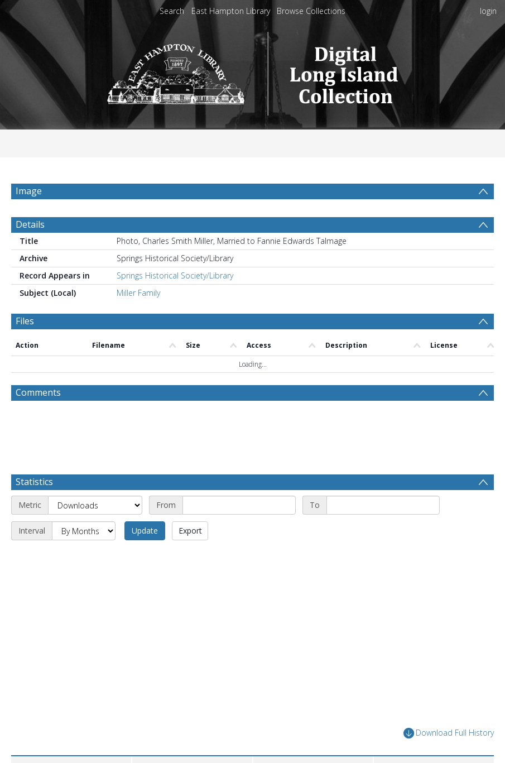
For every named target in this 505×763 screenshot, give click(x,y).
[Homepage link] (252, 70)
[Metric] (95, 505)
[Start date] (239, 505)
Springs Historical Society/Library (175, 275)
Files (25, 321)
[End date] (383, 505)
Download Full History (448, 733)
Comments (38, 392)
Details (30, 224)
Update (145, 530)
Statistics (34, 482)
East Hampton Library (230, 11)
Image (29, 191)
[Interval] (84, 530)
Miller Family (138, 292)
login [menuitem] (488, 11)
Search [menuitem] (172, 11)
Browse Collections (311, 11)
